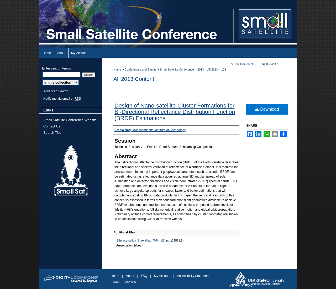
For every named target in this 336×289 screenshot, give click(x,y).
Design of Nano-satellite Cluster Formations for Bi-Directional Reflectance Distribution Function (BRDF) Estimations (174, 111)
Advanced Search (55, 91)
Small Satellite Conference (177, 69)
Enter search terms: (57, 68)
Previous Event (243, 63)
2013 (201, 69)
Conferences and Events (141, 69)
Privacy (115, 281)
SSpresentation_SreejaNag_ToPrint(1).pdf (143, 240)
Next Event (269, 63)
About (130, 276)
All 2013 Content (133, 79)
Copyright (130, 281)
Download (267, 109)
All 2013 (213, 69)
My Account (162, 276)
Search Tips (52, 133)
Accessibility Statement (193, 276)
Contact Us (51, 126)
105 (223, 69)
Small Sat (71, 170)
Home (117, 69)
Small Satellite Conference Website (70, 120)
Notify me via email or (62, 98)
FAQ (144, 276)
